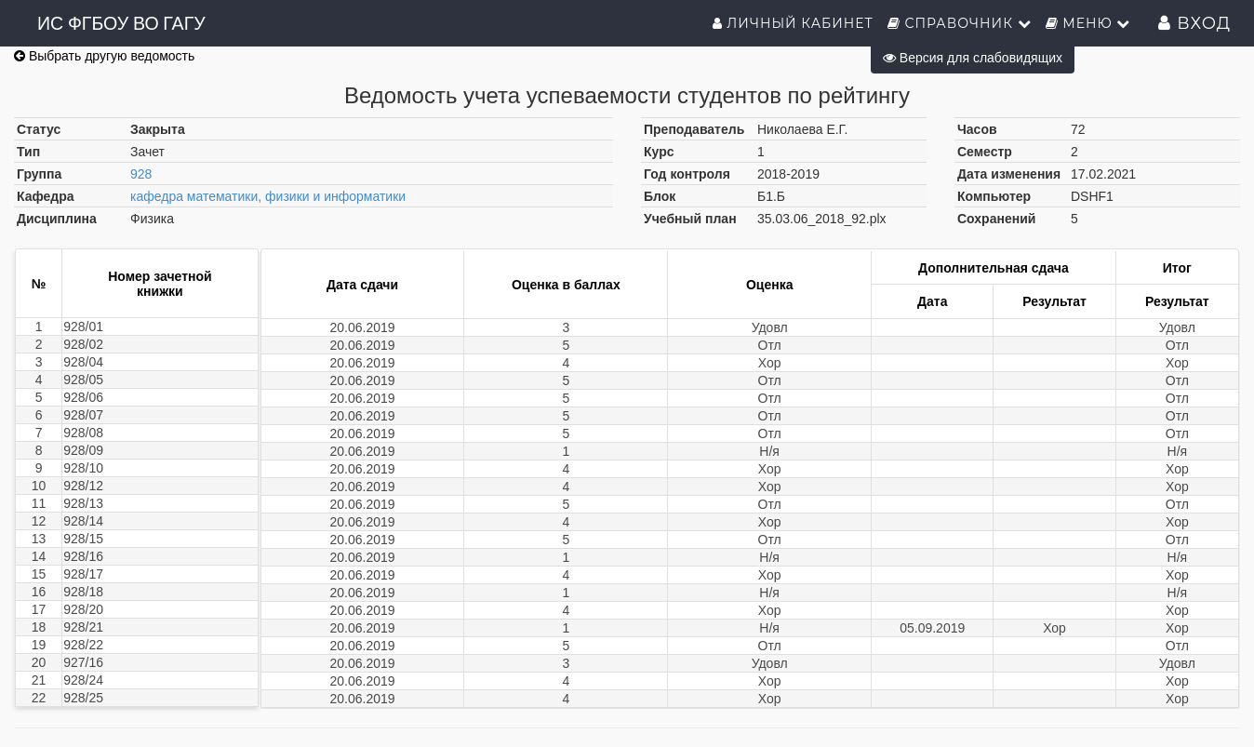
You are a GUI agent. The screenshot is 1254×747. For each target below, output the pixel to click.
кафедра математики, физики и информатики (268, 196)
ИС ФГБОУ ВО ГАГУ (121, 23)
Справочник (959, 23)
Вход (1194, 23)
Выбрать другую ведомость (104, 55)
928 (141, 174)
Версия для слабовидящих (972, 57)
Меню (1088, 23)
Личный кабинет (793, 23)
